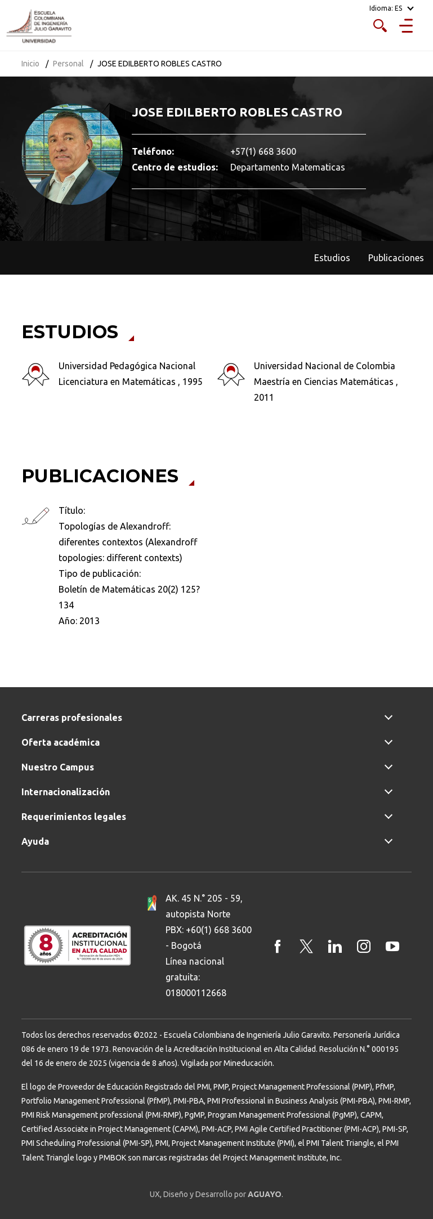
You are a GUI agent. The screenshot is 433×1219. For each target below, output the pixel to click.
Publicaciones (396, 258)
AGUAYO (265, 1194)
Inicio (30, 63)
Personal (68, 63)
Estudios (332, 258)
